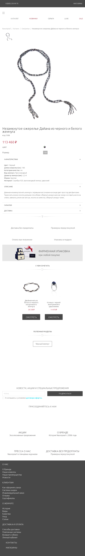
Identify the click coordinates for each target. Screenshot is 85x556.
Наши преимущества (12, 475)
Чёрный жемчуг (42, 344)
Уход (4, 516)
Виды (4, 511)
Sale (81, 19)
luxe (66, 19)
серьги (51, 19)
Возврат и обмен (10, 535)
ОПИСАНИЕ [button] (42, 187)
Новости (6, 477)
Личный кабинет (9, 537)
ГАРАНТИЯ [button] (42, 205)
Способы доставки (11, 529)
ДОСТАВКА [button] (42, 211)
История (6, 508)
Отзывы (6, 495)
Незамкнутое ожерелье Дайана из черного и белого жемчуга (55, 29)
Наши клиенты (9, 472)
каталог (15, 19)
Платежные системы (11, 532)
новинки (33, 19)
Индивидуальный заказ (13, 493)
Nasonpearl (6, 29)
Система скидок (9, 490)
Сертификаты (8, 498)
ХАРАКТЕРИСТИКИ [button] (42, 159)
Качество (6, 514)
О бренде (6, 469)
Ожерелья (26, 29)
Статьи (5, 519)
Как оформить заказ (11, 487)
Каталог (16, 29)
